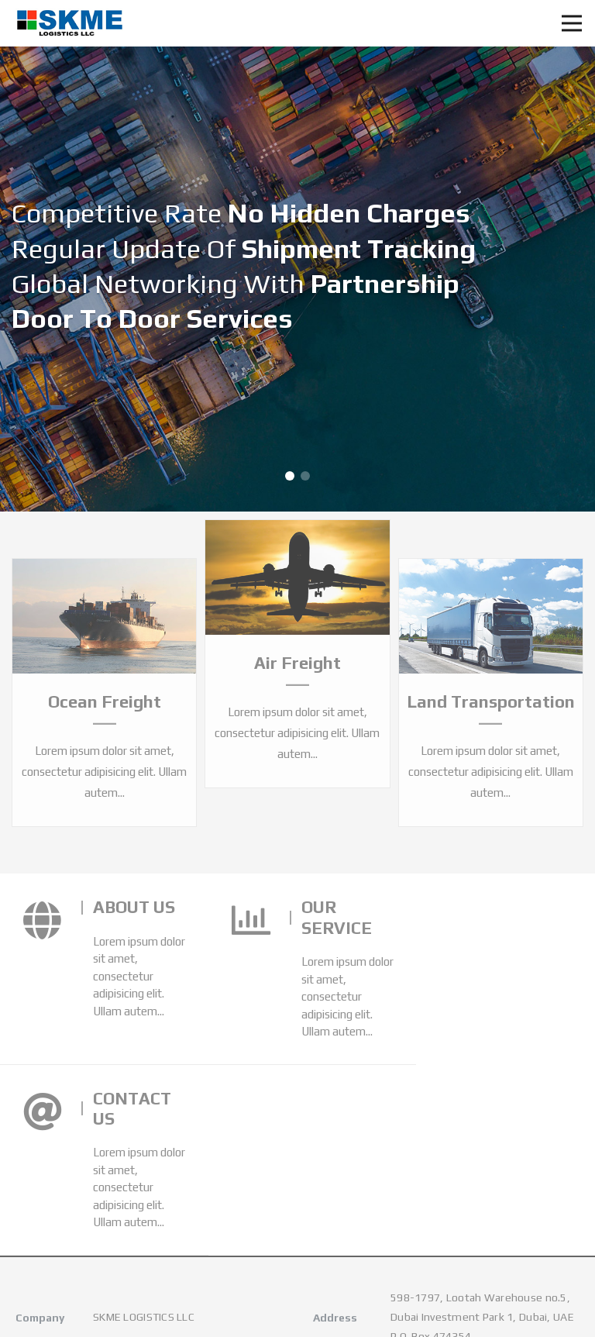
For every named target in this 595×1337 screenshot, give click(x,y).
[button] (289, 476)
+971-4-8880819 (136, 1181)
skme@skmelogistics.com (157, 1217)
